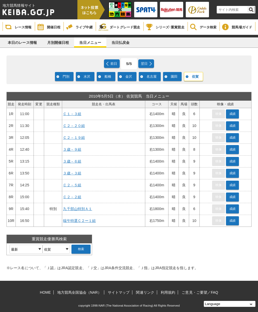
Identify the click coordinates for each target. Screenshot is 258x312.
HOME (45, 292)
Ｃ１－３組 (72, 114)
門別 (66, 76)
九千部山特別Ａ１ (77, 209)
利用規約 (168, 292)
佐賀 (195, 76)
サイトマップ (119, 292)
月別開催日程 (58, 43)
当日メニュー (90, 43)
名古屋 (152, 76)
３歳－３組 (72, 173)
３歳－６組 (72, 161)
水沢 (87, 76)
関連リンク (145, 292)
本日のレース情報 (22, 43)
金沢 (128, 76)
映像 (218, 114)
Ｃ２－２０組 (74, 126)
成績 (232, 114)
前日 (113, 64)
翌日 (144, 64)
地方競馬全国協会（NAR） (79, 292)
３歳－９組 (72, 149)
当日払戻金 (120, 43)
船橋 (107, 76)
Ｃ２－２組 (72, 197)
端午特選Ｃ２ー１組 (79, 221)
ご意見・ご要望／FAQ (200, 292)
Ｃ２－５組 (72, 185)
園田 (174, 76)
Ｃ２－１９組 (74, 137)
